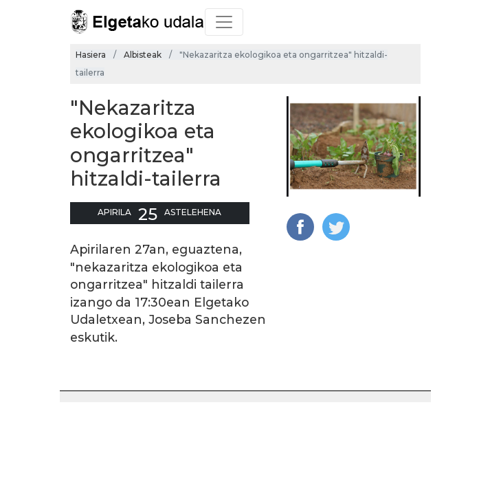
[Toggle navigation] (224, 22)
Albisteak (143, 55)
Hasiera (91, 55)
